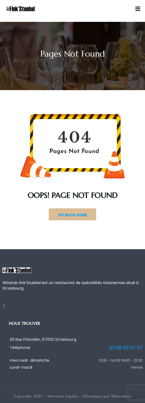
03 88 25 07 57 (126, 348)
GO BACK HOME (72, 214)
